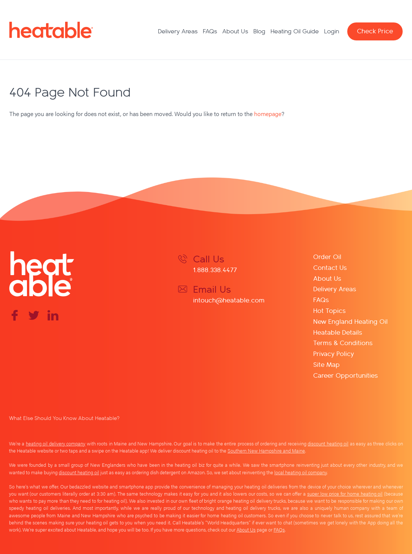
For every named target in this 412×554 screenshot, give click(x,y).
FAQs (210, 31)
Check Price (375, 30)
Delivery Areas (178, 31)
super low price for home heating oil (344, 493)
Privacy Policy (333, 353)
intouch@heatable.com (229, 299)
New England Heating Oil (350, 321)
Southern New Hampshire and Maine (266, 450)
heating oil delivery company (55, 443)
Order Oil (327, 256)
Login (331, 31)
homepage (267, 113)
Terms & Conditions (343, 342)
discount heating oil (328, 443)
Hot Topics (329, 310)
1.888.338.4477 (215, 269)
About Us (235, 31)
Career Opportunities (345, 375)
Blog (259, 31)
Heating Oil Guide (295, 31)
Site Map (326, 364)
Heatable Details (337, 332)
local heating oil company (300, 472)
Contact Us (330, 267)
